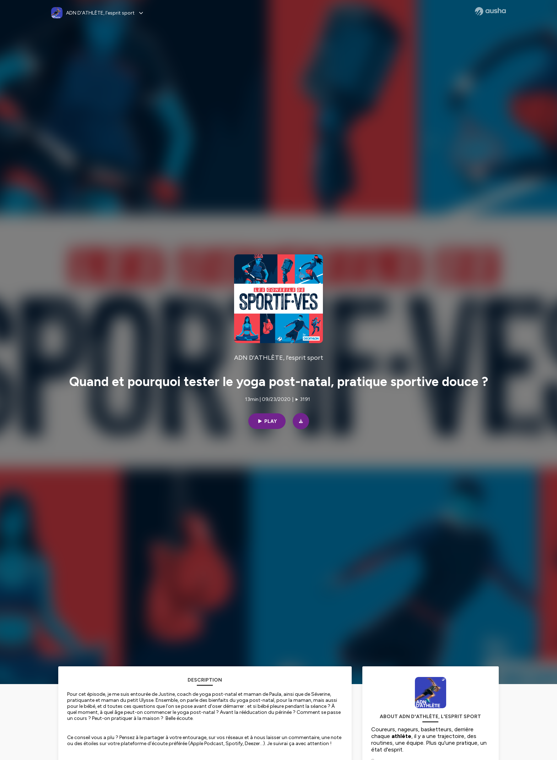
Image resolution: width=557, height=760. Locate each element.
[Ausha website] (490, 11)
